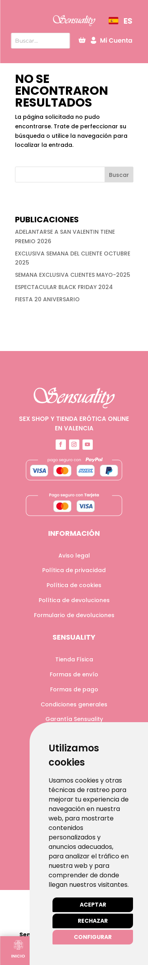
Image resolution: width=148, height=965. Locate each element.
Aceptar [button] (93, 905)
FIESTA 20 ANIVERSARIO (47, 299)
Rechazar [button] (93, 921)
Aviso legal (74, 555)
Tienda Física (74, 659)
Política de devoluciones (74, 600)
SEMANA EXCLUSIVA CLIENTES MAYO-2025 (72, 275)
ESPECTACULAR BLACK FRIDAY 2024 (64, 287)
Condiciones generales (74, 704)
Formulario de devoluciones (74, 615)
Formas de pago (74, 689)
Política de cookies (74, 585)
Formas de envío (74, 674)
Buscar (119, 175)
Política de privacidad (74, 570)
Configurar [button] (93, 937)
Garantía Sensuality (74, 719)
